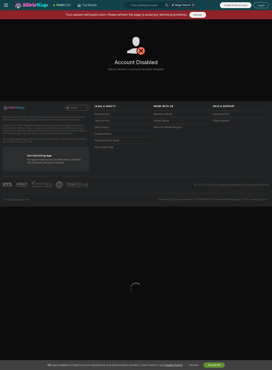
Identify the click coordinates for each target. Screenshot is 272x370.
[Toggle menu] (6, 5)
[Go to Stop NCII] (78, 185)
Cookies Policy (102, 134)
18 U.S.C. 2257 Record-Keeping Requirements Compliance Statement (231, 184)
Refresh (197, 14)
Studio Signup (161, 120)
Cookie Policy (173, 365)
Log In (261, 5)
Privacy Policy (102, 114)
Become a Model (163, 114)
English (76, 107)
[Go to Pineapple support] (60, 184)
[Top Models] (87, 5)
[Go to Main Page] (31, 5)
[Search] (166, 5)
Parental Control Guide (106, 140)
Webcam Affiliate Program (168, 127)
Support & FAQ (221, 114)
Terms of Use (101, 120)
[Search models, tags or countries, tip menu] (147, 5)
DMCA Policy (101, 127)
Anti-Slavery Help (104, 147)
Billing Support (221, 120)
